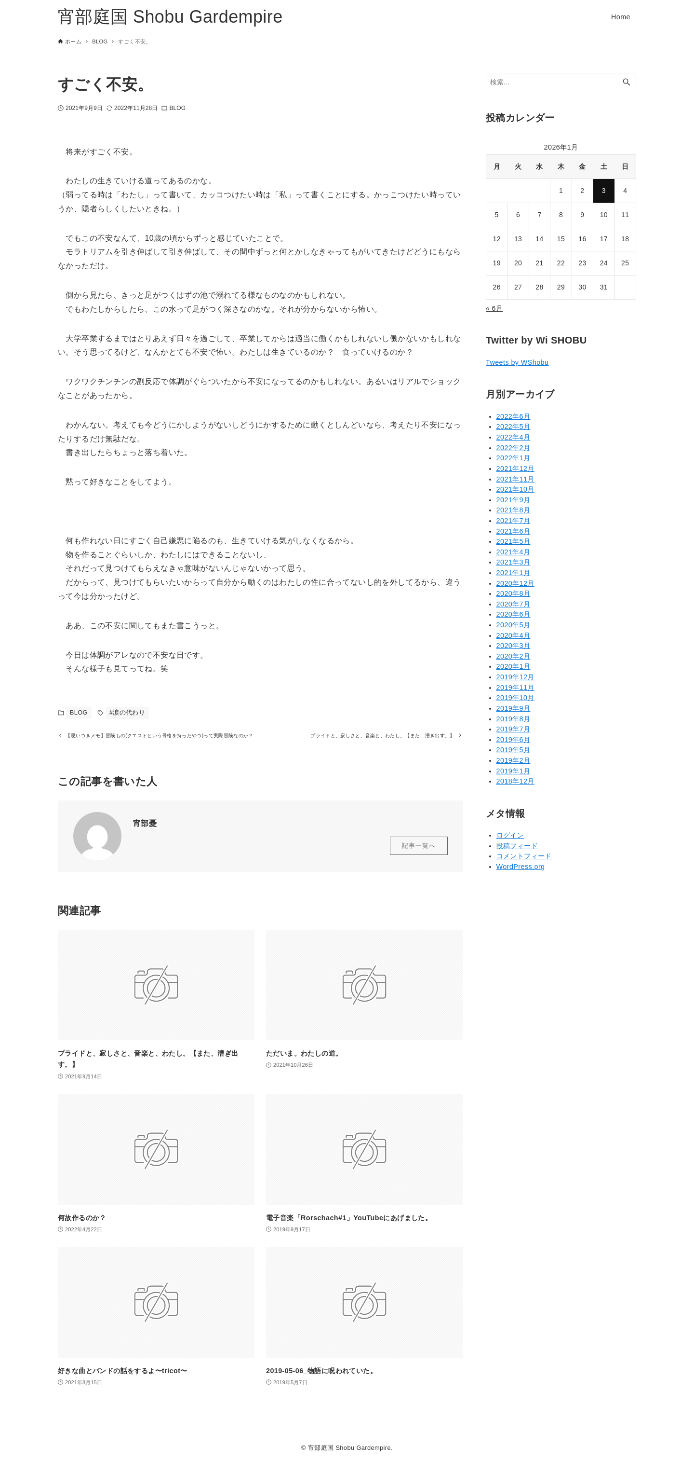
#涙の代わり (127, 712)
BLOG (177, 108)
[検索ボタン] (626, 82)
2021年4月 (513, 552)
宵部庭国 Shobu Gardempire (170, 17)
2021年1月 (513, 573)
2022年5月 (513, 426)
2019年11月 (515, 687)
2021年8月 (513, 510)
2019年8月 (513, 719)
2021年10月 (515, 489)
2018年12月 (515, 781)
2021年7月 (513, 520)
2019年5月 (513, 750)
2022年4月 (513, 437)
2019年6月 (513, 740)
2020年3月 (513, 645)
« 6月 (494, 308)
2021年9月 (513, 500)
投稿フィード (517, 846)
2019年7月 (513, 729)
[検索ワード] (561, 82)
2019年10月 (515, 698)
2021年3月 (513, 562)
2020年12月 (515, 583)
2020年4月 (513, 635)
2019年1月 (513, 771)
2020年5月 (513, 625)
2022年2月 (513, 448)
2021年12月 (515, 468)
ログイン (510, 835)
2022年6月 (513, 416)
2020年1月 (513, 666)
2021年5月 (513, 541)
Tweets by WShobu (517, 362)
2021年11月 (515, 479)
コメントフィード (524, 856)
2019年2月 (513, 760)
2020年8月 (513, 593)
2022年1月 (513, 458)
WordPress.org (520, 866)
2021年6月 (513, 531)
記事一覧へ (419, 858)
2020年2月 (513, 656)
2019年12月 (515, 677)
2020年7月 (513, 604)
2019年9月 (513, 708)
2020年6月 (513, 614)
